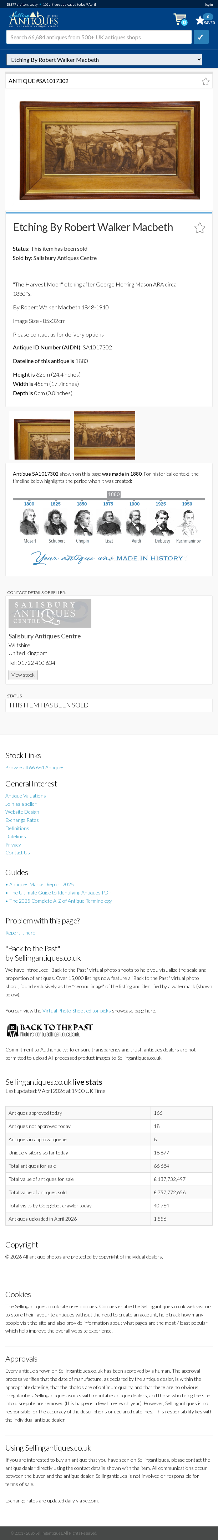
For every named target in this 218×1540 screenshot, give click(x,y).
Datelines (15, 836)
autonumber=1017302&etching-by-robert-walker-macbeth (104, 59)
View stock (23, 675)
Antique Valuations (25, 796)
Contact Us (17, 852)
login (209, 4)
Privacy (13, 845)
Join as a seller (21, 804)
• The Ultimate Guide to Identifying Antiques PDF (58, 892)
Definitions (17, 828)
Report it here (20, 933)
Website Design (22, 812)
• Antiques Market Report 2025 (39, 884)
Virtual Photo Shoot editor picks (76, 1010)
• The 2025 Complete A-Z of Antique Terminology (58, 901)
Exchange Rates (22, 820)
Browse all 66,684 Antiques (35, 767)
